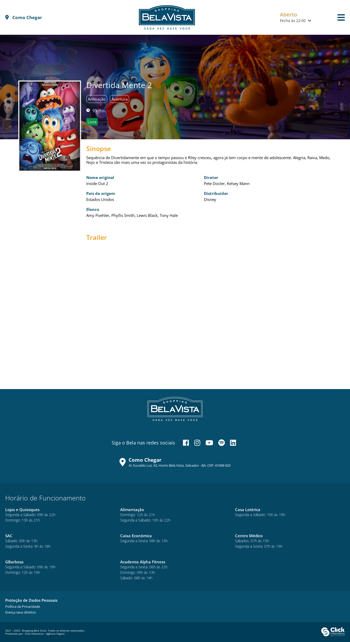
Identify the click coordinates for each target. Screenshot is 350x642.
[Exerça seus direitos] (20, 612)
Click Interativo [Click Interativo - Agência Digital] (45, 633)
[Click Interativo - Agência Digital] (333, 635)
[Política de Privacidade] (22, 606)
